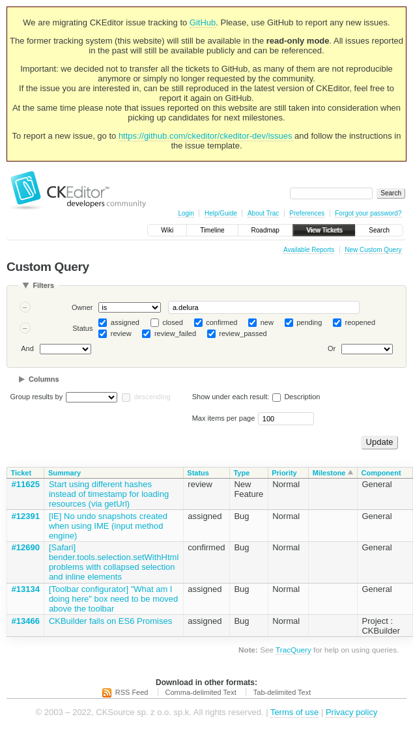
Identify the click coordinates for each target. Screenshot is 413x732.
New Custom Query (373, 249)
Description (296, 397)
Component (381, 473)
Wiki (167, 230)
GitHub (203, 22)
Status (82, 328)
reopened (360, 322)
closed (172, 322)
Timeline (212, 230)
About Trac (263, 213)
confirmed (221, 322)
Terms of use (294, 712)
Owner (82, 307)
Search (379, 230)
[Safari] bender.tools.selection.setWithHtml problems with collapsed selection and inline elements (113, 562)
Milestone (329, 473)
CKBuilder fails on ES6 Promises (110, 621)
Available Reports (308, 249)
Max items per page (223, 418)
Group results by (36, 397)
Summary (64, 473)
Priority (284, 473)
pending (309, 322)
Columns (44, 379)
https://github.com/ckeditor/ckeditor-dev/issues (205, 136)
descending (152, 397)
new (267, 322)
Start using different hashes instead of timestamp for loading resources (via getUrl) (109, 494)
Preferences (306, 213)
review (121, 333)
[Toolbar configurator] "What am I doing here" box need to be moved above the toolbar (113, 598)
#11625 (26, 484)
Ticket (21, 473)
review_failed (175, 333)
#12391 (26, 516)
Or (331, 349)
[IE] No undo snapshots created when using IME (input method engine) (108, 526)
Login (185, 213)
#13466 (26, 621)
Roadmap (265, 230)
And (27, 349)
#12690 (26, 547)
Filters (43, 285)
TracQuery (293, 649)
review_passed (242, 333)
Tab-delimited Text (282, 692)
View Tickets (324, 230)
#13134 (26, 589)
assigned (125, 322)
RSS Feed (132, 692)
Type (241, 473)
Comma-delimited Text (200, 692)
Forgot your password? (368, 213)
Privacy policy (351, 712)
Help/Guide (221, 213)
